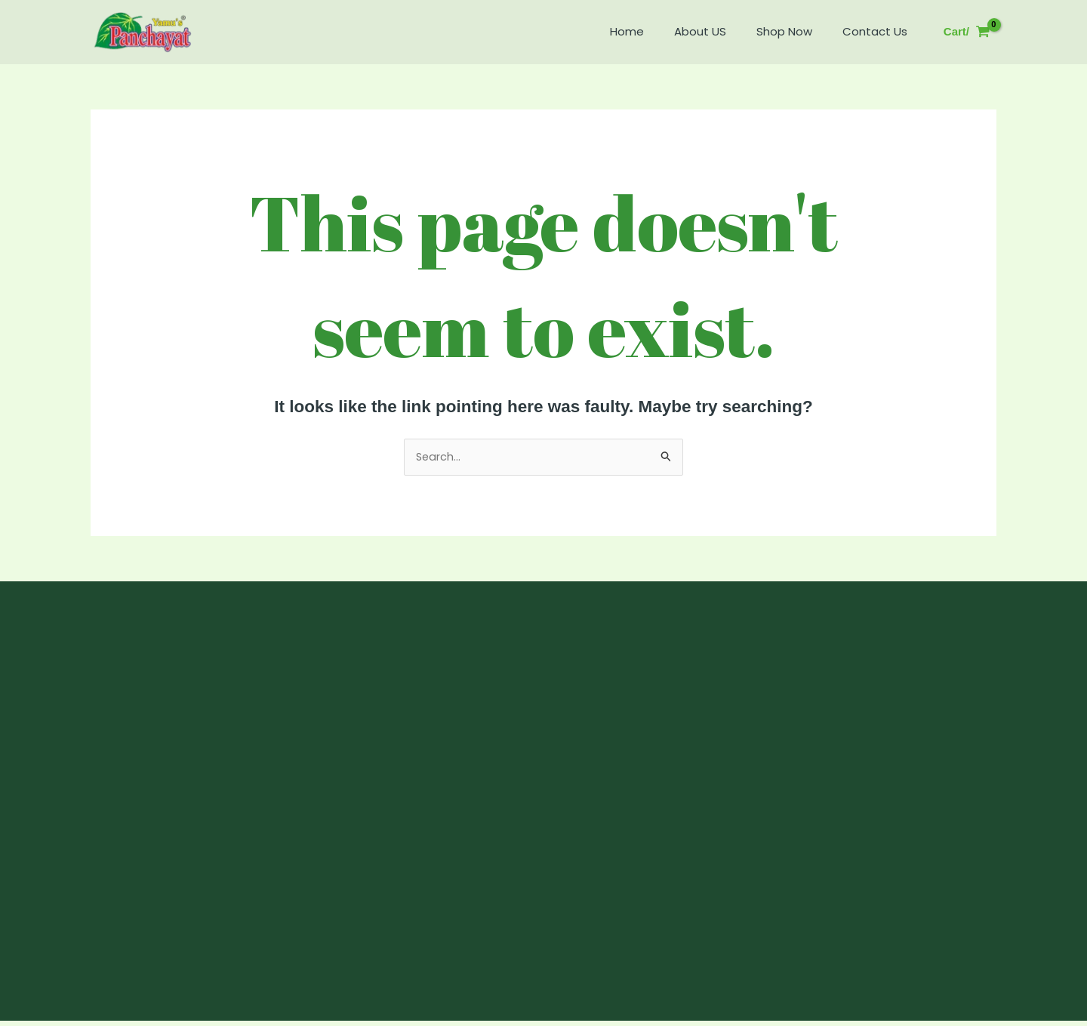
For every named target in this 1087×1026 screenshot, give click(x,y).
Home (653, 31)
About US (719, 31)
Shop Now (796, 31)
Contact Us (878, 31)
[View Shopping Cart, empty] (967, 32)
